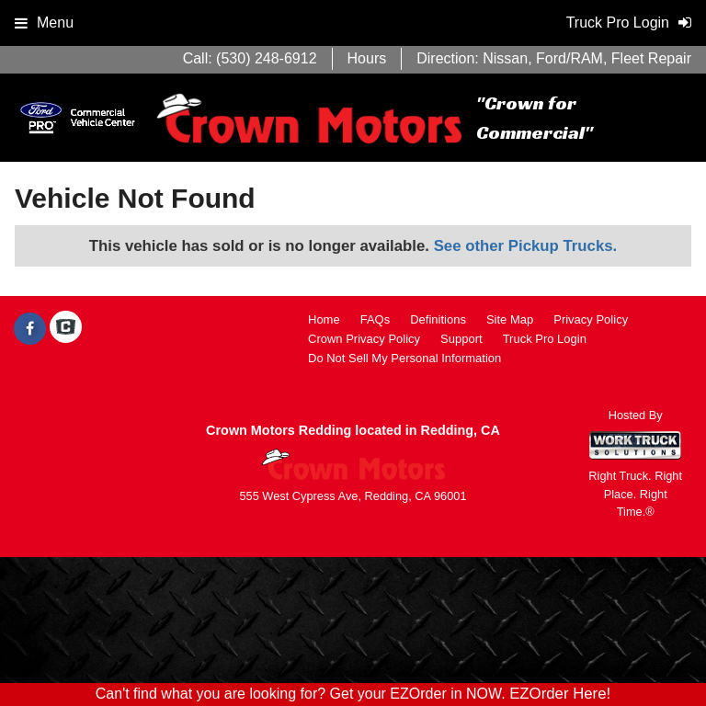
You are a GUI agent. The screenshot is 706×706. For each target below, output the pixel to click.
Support (461, 339)
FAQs (375, 319)
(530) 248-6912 (266, 58)
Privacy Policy (590, 319)
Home (324, 319)
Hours (367, 58)
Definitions (438, 319)
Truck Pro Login (544, 339)
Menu (44, 22)
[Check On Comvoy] (66, 329)
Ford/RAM (569, 58)
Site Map (509, 319)
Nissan (505, 58)
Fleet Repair (651, 58)
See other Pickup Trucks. (526, 246)
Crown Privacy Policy (364, 339)
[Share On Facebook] (30, 329)
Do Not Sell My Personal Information (404, 358)
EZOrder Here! (559, 693)
